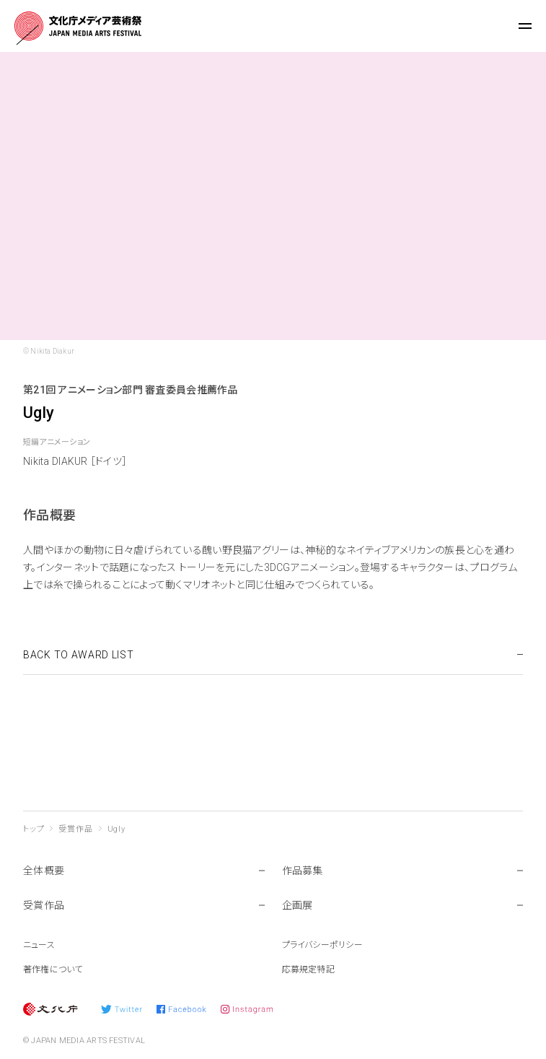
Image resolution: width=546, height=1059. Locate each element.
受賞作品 (75, 829)
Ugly (116, 829)
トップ (33, 829)
